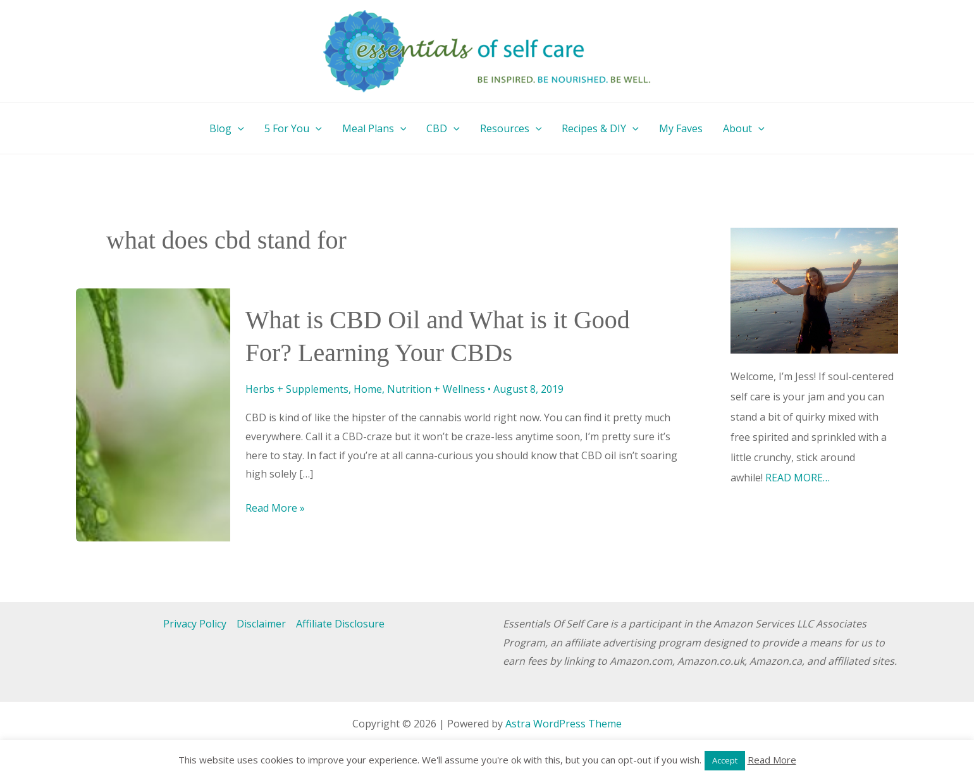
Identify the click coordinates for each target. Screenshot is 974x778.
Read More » (275, 508)
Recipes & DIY (600, 128)
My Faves (681, 128)
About (744, 128)
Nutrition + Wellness (436, 389)
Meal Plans (374, 128)
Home (368, 389)
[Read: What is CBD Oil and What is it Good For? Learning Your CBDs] (153, 414)
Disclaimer (261, 624)
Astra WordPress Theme (563, 724)
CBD (443, 128)
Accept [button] (724, 760)
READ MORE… (797, 478)
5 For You (293, 128)
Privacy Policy (194, 624)
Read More (772, 759)
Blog (226, 128)
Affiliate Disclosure (340, 624)
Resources (511, 128)
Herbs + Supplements (296, 389)
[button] (237, 128)
